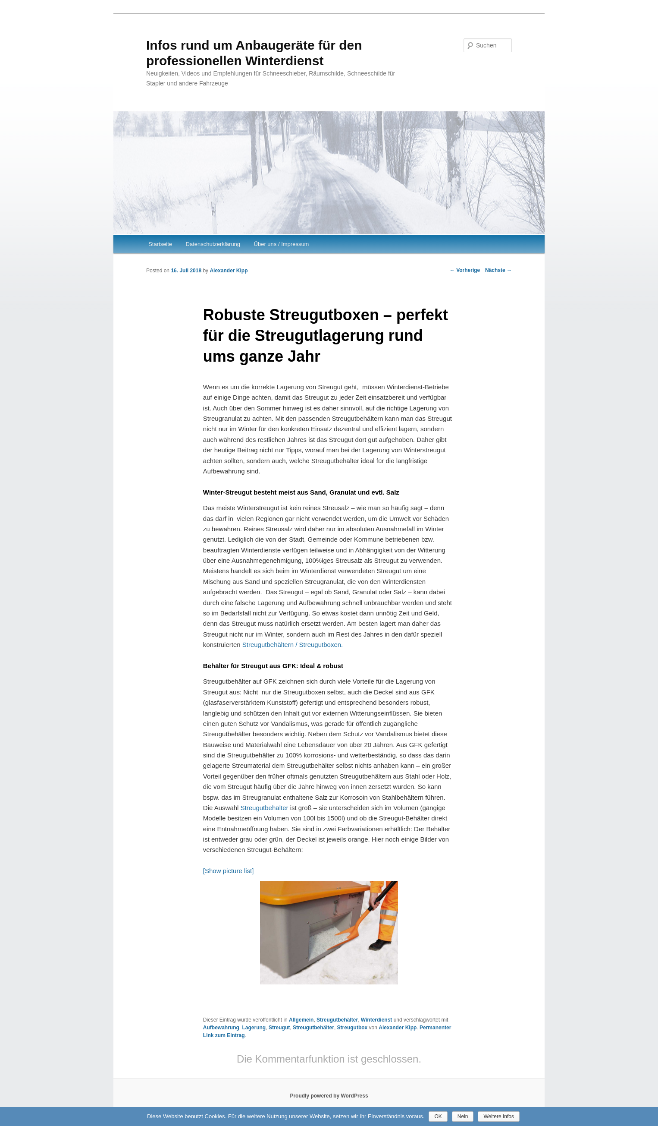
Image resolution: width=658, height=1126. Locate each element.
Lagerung (254, 1028)
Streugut (279, 1028)
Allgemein (301, 1020)
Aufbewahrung (221, 1028)
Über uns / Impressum (281, 244)
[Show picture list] (228, 870)
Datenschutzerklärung (213, 244)
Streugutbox (352, 1028)
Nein (462, 1116)
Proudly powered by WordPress (329, 1096)
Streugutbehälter (264, 807)
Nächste (498, 270)
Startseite (160, 244)
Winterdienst (376, 1020)
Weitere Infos (498, 1116)
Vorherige (465, 270)
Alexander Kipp (229, 271)
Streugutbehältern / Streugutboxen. (292, 644)
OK (438, 1116)
